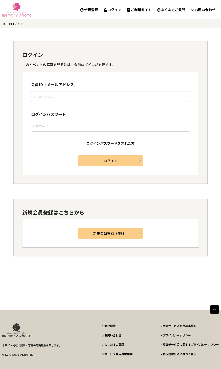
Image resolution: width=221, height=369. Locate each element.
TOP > (6, 24)
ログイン (112, 9)
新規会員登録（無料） (110, 233)
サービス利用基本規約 (117, 354)
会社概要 (109, 326)
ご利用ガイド (139, 9)
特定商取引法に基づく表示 (178, 354)
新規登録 (89, 9)
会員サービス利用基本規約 (178, 326)
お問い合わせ (202, 9)
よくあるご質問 (171, 9)
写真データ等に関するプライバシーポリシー (189, 344)
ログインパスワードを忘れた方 (110, 143)
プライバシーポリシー (175, 335)
